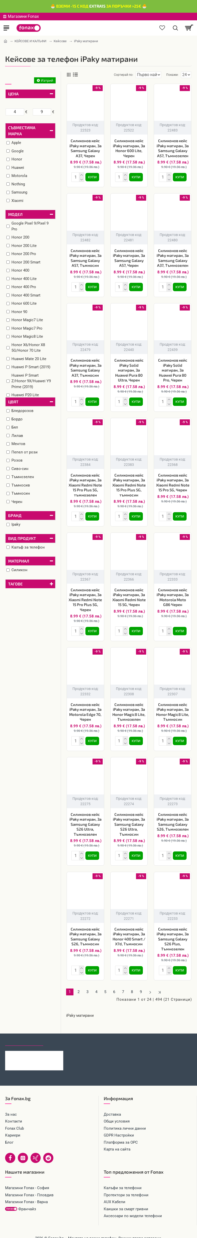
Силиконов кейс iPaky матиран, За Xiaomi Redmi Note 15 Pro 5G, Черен (172, 479)
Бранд (15, 515)
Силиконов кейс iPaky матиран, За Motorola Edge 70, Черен (85, 707)
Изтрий (47, 80)
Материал (18, 560)
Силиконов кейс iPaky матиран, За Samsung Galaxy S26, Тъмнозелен (173, 816)
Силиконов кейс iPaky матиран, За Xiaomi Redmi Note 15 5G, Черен (129, 593)
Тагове (15, 583)
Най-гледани (61, 1031)
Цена (13, 93)
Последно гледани (24, 1031)
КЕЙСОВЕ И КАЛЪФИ (30, 41)
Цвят (13, 401)
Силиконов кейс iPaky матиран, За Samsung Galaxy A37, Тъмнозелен (173, 257)
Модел (15, 214)
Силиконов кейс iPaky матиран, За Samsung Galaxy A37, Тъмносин (85, 365)
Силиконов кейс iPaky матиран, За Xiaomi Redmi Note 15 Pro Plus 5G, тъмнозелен (85, 482)
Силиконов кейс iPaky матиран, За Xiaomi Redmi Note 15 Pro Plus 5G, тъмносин (129, 482)
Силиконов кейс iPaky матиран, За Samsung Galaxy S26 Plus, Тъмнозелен (173, 932)
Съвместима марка (21, 130)
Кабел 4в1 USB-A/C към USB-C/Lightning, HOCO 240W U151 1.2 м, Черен (42, 1045)
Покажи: (172, 75)
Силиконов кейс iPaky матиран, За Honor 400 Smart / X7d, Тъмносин (129, 929)
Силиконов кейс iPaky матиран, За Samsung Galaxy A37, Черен (85, 148)
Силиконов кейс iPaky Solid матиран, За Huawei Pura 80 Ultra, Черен (129, 368)
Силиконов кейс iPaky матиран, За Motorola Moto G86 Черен (173, 593)
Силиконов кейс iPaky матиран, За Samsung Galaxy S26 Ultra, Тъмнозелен (85, 818)
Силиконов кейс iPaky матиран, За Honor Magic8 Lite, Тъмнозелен (128, 707)
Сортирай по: (105, 75)
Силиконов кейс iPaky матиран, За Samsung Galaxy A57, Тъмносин (85, 257)
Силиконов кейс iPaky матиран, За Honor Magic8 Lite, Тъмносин (172, 707)
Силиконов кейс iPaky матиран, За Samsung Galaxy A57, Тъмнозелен (173, 148)
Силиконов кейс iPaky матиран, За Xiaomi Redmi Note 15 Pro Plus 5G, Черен (85, 595)
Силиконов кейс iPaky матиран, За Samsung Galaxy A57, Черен (129, 257)
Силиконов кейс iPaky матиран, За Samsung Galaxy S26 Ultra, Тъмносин (129, 818)
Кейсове (60, 41)
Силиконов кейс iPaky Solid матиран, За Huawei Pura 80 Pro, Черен (172, 368)
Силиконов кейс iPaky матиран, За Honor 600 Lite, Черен (129, 148)
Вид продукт (22, 538)
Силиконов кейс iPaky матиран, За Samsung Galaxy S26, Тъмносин (85, 929)
